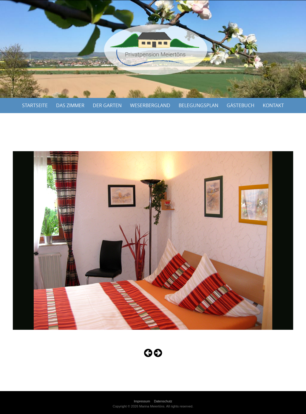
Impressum (142, 401)
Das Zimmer (70, 105)
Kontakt (273, 105)
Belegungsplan (198, 105)
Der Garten (107, 105)
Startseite (35, 105)
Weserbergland (150, 105)
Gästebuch (240, 105)
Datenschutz (163, 401)
